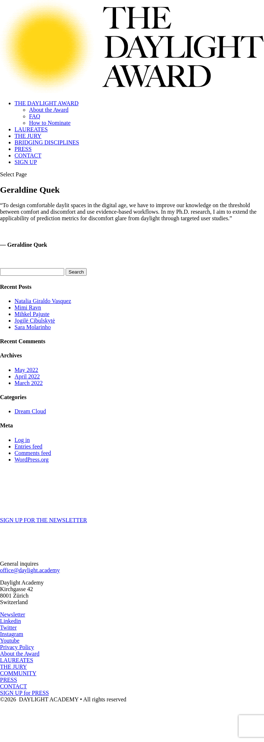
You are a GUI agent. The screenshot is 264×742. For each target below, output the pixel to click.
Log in (22, 440)
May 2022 (26, 370)
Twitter (8, 627)
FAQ (34, 116)
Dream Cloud (30, 411)
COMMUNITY (18, 673)
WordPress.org (32, 459)
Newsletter (12, 614)
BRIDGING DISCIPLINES (47, 142)
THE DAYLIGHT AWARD (47, 103)
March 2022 (29, 383)
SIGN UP (26, 162)
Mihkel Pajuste (32, 314)
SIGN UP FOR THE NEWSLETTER (43, 520)
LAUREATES (31, 129)
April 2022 (27, 376)
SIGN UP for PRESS (24, 693)
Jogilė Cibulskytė (35, 320)
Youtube (10, 641)
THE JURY (28, 136)
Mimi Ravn (28, 307)
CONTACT (28, 155)
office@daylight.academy (30, 570)
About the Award (49, 110)
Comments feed (33, 453)
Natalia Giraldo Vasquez (43, 301)
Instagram (11, 634)
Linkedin (10, 621)
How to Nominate (50, 123)
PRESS (23, 149)
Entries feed (28, 446)
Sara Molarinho (33, 327)
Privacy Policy (17, 647)
